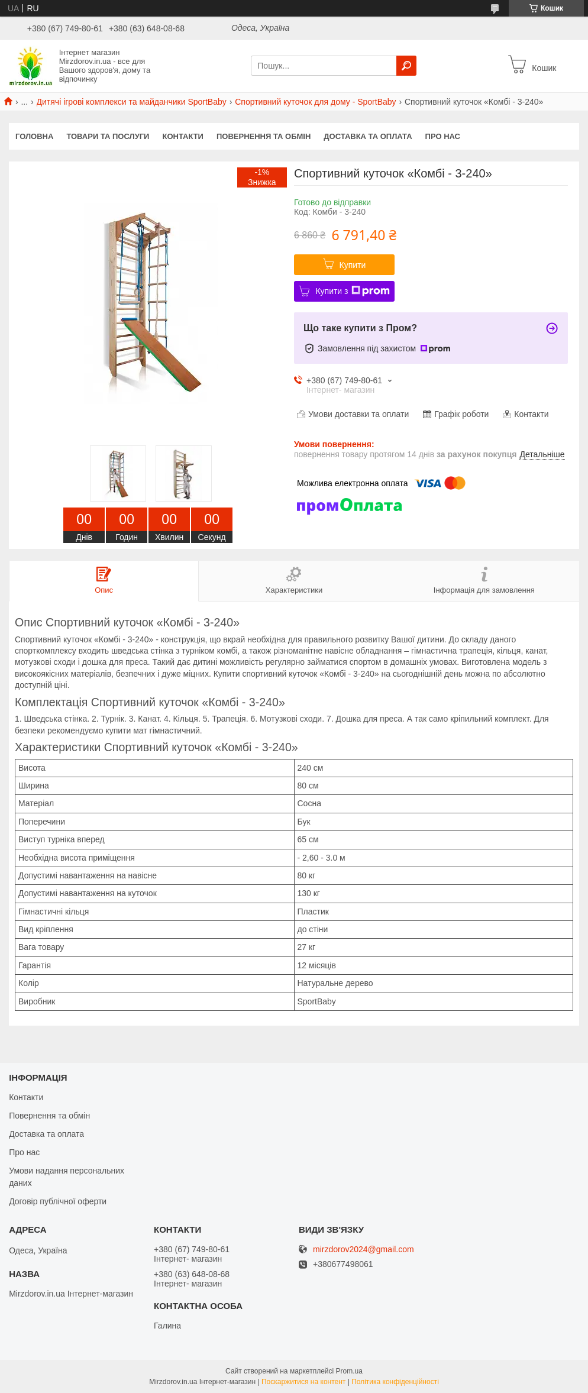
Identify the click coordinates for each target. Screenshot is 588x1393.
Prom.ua (349, 1371)
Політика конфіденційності (395, 1382)
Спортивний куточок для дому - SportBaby (315, 101)
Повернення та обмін (264, 136)
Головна (34, 136)
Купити (353, 265)
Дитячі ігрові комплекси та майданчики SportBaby (132, 101)
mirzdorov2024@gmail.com (363, 1249)
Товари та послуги (107, 136)
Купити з (352, 291)
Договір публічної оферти (57, 1201)
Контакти (182, 136)
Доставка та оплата (368, 136)
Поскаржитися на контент (303, 1382)
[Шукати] (406, 66)
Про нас (442, 136)
